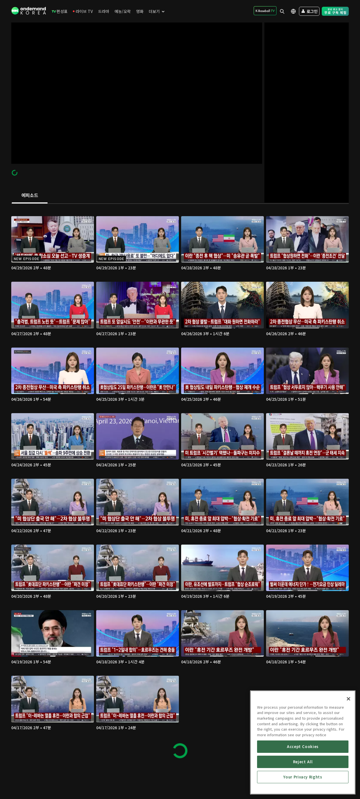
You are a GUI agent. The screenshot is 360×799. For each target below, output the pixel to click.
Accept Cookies (303, 777)
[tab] (30, 195)
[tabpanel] (180, 484)
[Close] (348, 730)
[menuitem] (59, 11)
